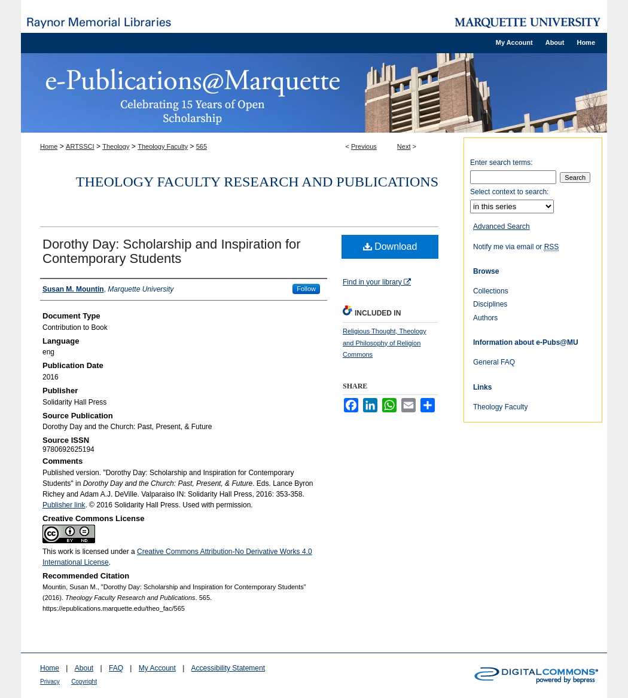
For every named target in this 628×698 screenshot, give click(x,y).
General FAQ (494, 362)
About (84, 668)
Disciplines (490, 304)
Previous (364, 146)
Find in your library (377, 282)
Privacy (50, 681)
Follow (306, 288)
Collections (490, 291)
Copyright (84, 681)
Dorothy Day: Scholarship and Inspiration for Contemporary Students (171, 251)
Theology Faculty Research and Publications (257, 181)
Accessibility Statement (228, 668)
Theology (115, 146)
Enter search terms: (501, 162)
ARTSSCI (80, 146)
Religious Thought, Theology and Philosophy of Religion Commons (384, 343)
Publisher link (63, 505)
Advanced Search (501, 226)
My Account (157, 668)
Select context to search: (509, 192)
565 (201, 146)
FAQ (116, 668)
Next (404, 146)
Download (390, 246)
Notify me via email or (516, 247)
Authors (485, 318)
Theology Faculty (163, 146)
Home (48, 146)
